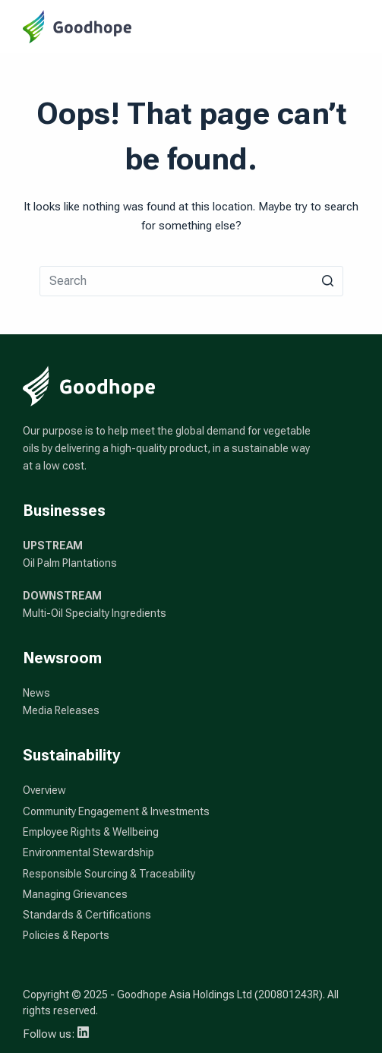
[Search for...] (191, 281)
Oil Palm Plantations (70, 563)
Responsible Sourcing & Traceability (109, 874)
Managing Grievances (75, 894)
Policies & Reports (66, 935)
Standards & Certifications (87, 915)
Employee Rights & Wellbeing (91, 832)
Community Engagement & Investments (116, 811)
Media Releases (61, 710)
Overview (44, 790)
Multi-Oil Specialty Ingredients (94, 613)
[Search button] (328, 281)
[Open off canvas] (352, 26)
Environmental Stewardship (88, 852)
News (36, 693)
